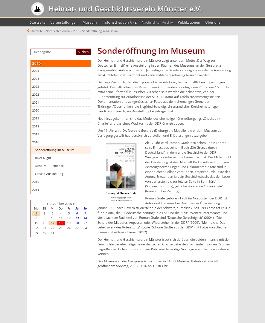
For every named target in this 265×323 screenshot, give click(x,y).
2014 (35, 190)
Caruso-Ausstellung (49, 174)
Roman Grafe (179, 143)
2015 (35, 182)
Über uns (212, 22)
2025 (35, 71)
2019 (35, 118)
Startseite (38, 22)
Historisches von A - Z (119, 22)
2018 (35, 126)
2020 (35, 110)
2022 (35, 94)
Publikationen (189, 22)
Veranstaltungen (64, 22)
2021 (35, 102)
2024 (35, 79)
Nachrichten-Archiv (157, 22)
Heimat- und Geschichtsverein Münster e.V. (124, 9)
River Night (43, 158)
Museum (90, 22)
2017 (35, 134)
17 (52, 223)
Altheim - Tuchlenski (49, 166)
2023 (35, 87)
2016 (35, 142)
